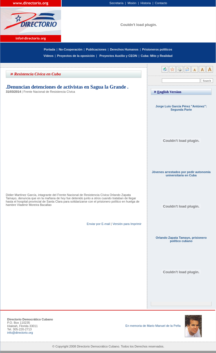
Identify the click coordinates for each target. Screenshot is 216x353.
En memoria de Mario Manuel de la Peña (153, 325)
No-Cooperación (71, 49)
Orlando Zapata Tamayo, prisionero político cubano (181, 239)
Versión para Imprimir (126, 223)
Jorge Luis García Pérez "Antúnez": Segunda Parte (181, 108)
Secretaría (116, 3)
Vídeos (49, 55)
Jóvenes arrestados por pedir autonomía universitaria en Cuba (181, 173)
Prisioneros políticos (157, 49)
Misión (132, 3)
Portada (49, 49)
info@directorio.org (20, 332)
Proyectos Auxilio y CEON (118, 55)
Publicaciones (96, 49)
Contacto (161, 3)
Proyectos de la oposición (76, 55)
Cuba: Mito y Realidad (156, 55)
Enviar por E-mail (98, 223)
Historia (146, 3)
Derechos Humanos (124, 49)
